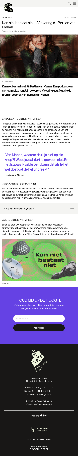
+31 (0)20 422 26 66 (43, 400)
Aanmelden (39, 328)
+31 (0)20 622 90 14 (44, 387)
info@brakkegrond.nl (42, 394)
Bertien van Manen (32, 224)
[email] (39, 318)
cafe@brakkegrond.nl (42, 404)
